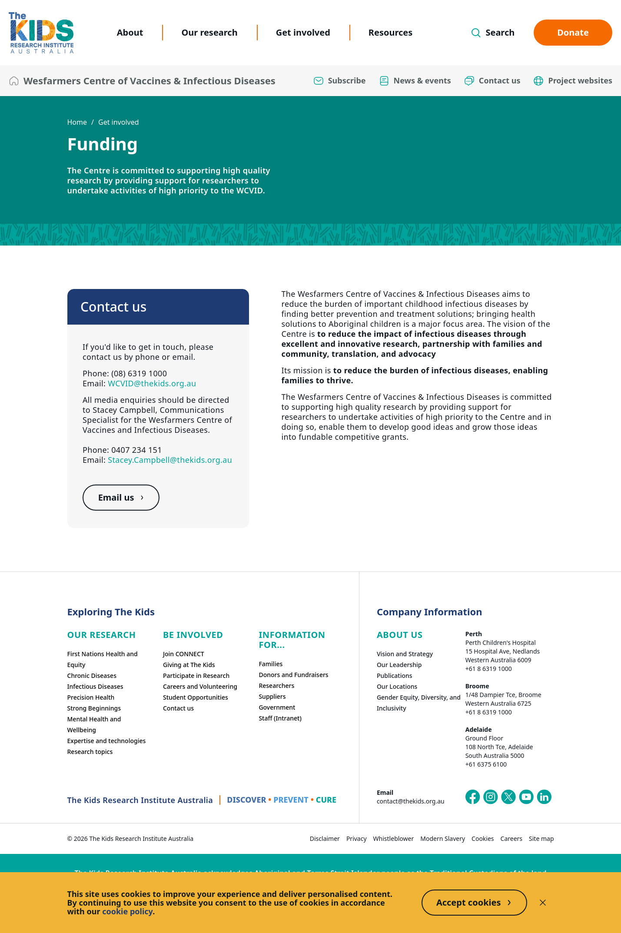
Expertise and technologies (106, 741)
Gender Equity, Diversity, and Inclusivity (419, 702)
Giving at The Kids (189, 665)
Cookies (483, 838)
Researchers (276, 685)
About (130, 32)
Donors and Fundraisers (293, 675)
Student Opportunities (195, 697)
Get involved (303, 32)
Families (270, 664)
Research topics (90, 751)
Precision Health (91, 697)
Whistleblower (393, 838)
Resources (390, 32)
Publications (394, 675)
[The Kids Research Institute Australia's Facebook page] (472, 797)
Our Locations (397, 686)
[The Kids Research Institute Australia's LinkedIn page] (544, 797)
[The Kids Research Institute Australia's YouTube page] (526, 797)
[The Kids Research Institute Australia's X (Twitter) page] (508, 797)
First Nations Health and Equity (102, 659)
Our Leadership (399, 665)
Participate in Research (196, 675)
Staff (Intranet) (280, 718)
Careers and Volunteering (200, 686)
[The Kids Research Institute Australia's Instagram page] (490, 797)
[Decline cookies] (542, 902)
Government (277, 707)
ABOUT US (400, 635)
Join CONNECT (183, 654)
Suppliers (272, 696)
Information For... (292, 640)
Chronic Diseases (91, 675)
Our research (209, 32)
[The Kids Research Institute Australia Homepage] (41, 32)
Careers (511, 838)
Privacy (356, 838)
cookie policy (127, 911)
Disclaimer (325, 838)
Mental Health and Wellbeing (94, 724)
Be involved (193, 635)
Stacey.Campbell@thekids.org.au (170, 460)
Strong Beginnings (94, 708)
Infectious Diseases (95, 686)
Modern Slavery (442, 838)
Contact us (178, 708)
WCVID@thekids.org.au (152, 383)
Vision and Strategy (405, 654)
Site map (541, 838)
